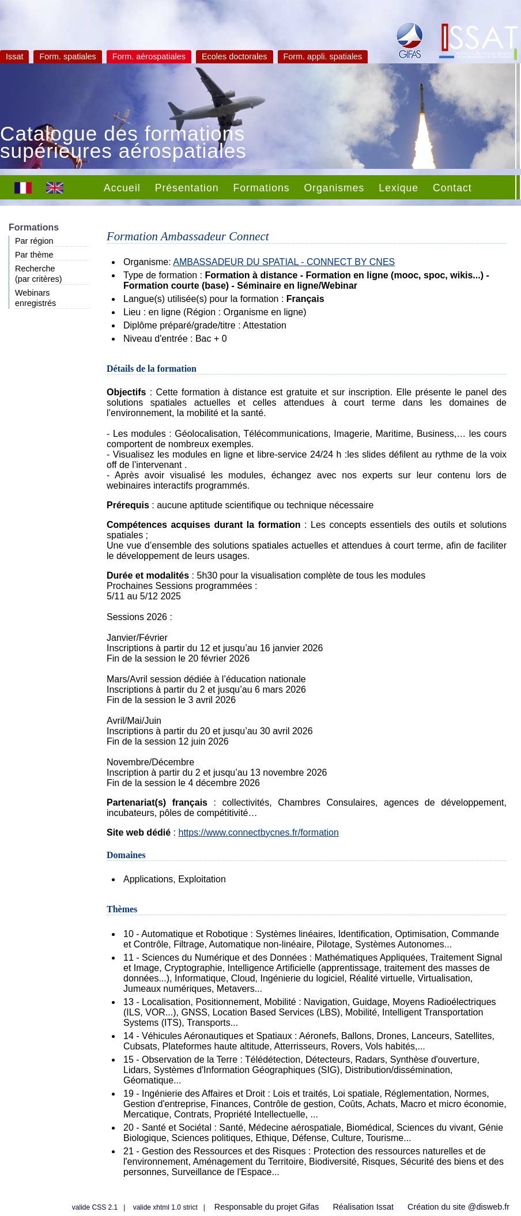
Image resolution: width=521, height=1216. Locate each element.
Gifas (309, 1206)
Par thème (34, 254)
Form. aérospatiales (149, 56)
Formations (261, 188)
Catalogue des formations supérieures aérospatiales (123, 143)
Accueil (122, 188)
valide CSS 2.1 (95, 1207)
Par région (34, 241)
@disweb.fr (488, 1206)
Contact (452, 188)
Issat (14, 56)
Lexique (398, 188)
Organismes (334, 188)
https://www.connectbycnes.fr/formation (258, 832)
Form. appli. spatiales (323, 56)
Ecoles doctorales (234, 56)
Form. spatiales (67, 56)
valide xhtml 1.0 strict (165, 1207)
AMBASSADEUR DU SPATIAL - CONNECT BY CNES (284, 262)
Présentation (187, 188)
